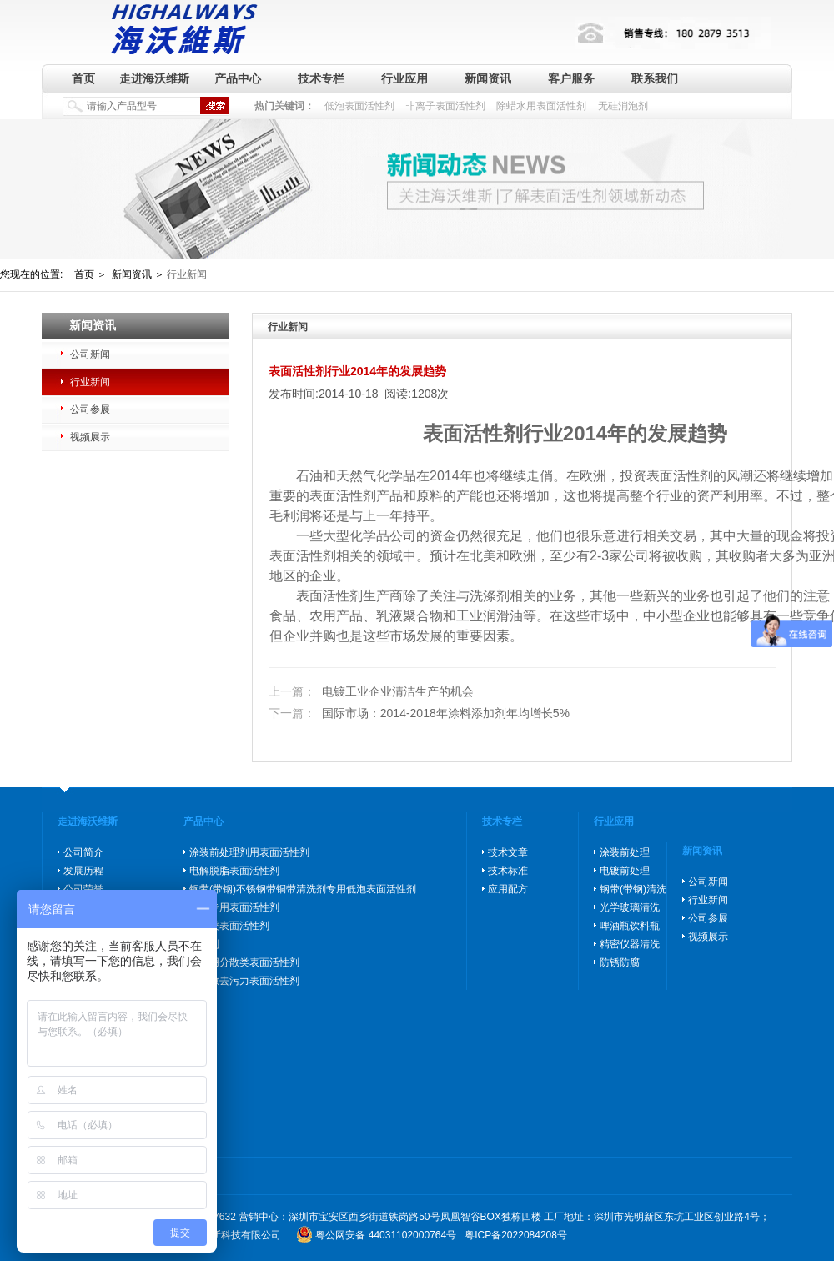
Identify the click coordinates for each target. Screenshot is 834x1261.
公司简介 (83, 852)
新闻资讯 (488, 78)
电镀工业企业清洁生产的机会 (371, 692)
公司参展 (90, 409)
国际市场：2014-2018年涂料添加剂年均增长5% (419, 713)
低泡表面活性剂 (359, 106)
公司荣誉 (83, 889)
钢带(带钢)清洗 (633, 889)
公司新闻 (90, 354)
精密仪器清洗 (630, 944)
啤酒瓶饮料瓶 (630, 926)
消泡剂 (204, 944)
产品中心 (237, 78)
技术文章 (508, 852)
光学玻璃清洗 (630, 907)
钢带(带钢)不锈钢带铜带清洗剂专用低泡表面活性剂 (302, 889)
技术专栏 (321, 78)
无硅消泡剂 (623, 106)
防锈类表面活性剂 (229, 926)
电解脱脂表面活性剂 (234, 871)
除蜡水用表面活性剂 (541, 106)
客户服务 (571, 78)
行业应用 (404, 78)
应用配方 (508, 889)
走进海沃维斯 (154, 78)
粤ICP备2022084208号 (516, 1235)
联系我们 (654, 78)
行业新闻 (90, 382)
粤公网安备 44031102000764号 (385, 1235)
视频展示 (90, 437)
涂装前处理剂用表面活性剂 (249, 852)
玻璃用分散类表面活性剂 (244, 962)
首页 (83, 78)
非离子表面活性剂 (445, 106)
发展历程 (83, 871)
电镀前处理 (625, 871)
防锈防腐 (620, 962)
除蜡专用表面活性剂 (234, 907)
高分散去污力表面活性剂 (244, 981)
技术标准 (508, 871)
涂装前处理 (625, 852)
